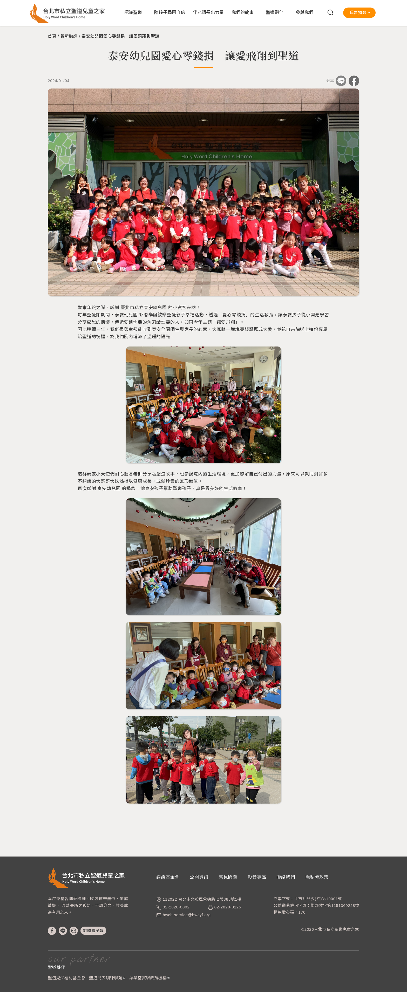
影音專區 (257, 877)
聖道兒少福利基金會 (66, 978)
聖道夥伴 (274, 12)
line (63, 931)
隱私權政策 (317, 877)
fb (52, 931)
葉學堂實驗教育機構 (149, 978)
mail (74, 931)
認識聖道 (133, 12)
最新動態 (69, 36)
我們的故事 (243, 12)
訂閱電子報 (93, 930)
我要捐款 (358, 12)
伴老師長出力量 (208, 12)
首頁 (52, 36)
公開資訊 (199, 877)
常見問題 (228, 877)
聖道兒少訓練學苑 (107, 978)
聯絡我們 (285, 877)
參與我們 (304, 12)
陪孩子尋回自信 (169, 12)
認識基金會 (167, 877)
